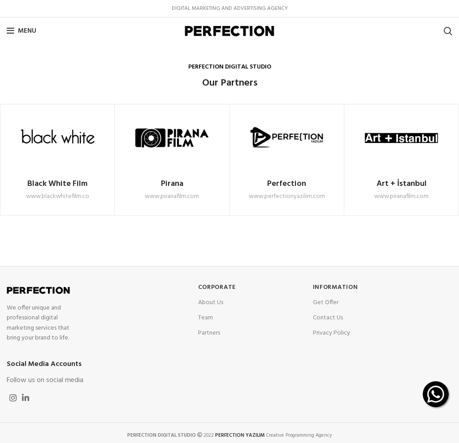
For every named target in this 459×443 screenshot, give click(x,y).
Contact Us (328, 318)
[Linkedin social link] (25, 397)
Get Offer (325, 302)
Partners (209, 333)
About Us (210, 302)
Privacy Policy (331, 333)
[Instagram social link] (13, 397)
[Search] (448, 31)
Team (205, 318)
